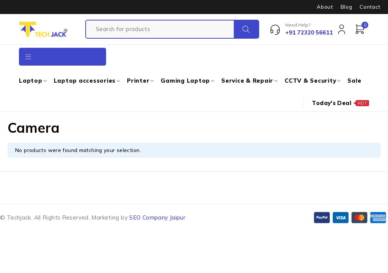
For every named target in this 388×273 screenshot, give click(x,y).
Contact (370, 7)
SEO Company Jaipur (157, 217)
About (325, 7)
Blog (346, 7)
